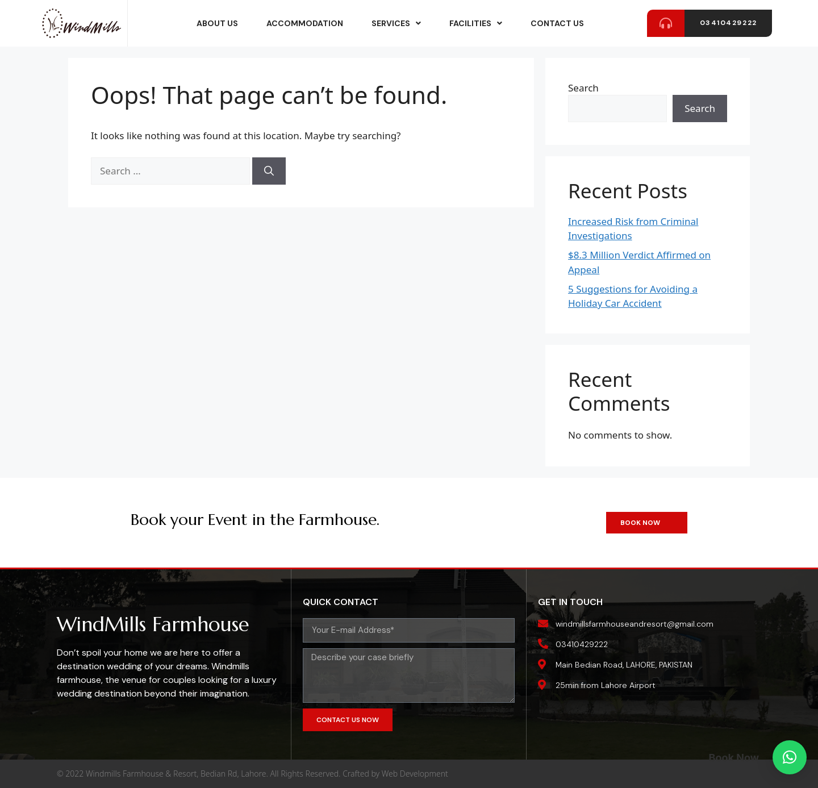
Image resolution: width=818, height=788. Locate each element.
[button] (790, 757)
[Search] (269, 171)
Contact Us (557, 23)
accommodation (304, 23)
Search (583, 87)
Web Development (415, 773)
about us (217, 23)
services (396, 23)
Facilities (475, 23)
